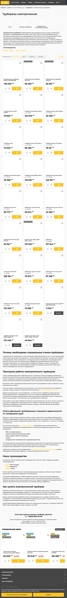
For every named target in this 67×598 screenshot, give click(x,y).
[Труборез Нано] (12, 134)
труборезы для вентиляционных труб (43, 449)
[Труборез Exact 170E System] (33, 134)
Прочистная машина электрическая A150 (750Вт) (14, 553)
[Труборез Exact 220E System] (12, 166)
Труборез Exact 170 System (54, 144)
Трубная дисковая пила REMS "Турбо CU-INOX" (33, 337)
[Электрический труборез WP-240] (54, 70)
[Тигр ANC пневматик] (12, 262)
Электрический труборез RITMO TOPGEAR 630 (12, 80)
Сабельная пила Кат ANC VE (54, 208)
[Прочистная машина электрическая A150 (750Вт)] (14, 542)
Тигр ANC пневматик (12, 272)
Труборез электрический (33, 304)
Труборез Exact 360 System (54, 176)
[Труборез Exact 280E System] (33, 166)
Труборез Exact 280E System (33, 176)
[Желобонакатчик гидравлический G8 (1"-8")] (38, 542)
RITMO (24, 50)
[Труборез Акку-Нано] (12, 198)
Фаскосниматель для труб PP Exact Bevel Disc (54, 305)
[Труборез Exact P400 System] (54, 102)
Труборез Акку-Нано (12, 208)
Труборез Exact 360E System (33, 112)
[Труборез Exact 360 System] (54, 166)
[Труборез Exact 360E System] (33, 102)
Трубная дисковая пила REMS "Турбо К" (12, 337)
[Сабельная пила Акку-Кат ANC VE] (12, 230)
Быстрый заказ (9, 88)
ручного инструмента (27, 425)
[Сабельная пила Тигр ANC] (33, 262)
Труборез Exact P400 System (54, 112)
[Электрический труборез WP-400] (33, 70)
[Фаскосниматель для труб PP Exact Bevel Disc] (54, 294)
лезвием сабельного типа (48, 390)
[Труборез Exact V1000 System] (12, 102)
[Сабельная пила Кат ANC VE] (54, 198)
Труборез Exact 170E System (33, 144)
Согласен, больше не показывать (16, 594)
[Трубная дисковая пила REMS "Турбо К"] (12, 326)
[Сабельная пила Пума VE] (33, 198)
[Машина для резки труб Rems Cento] (33, 230)
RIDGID (5, 50)
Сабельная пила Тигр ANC (33, 272)
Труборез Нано (12, 144)
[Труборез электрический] (33, 294)
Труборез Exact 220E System (12, 176)
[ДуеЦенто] (54, 230)
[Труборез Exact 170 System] (54, 134)
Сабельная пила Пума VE (33, 208)
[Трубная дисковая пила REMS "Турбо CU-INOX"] (33, 326)
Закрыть (48, 594)
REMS (11, 50)
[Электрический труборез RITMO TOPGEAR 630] (12, 70)
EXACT (18, 50)
